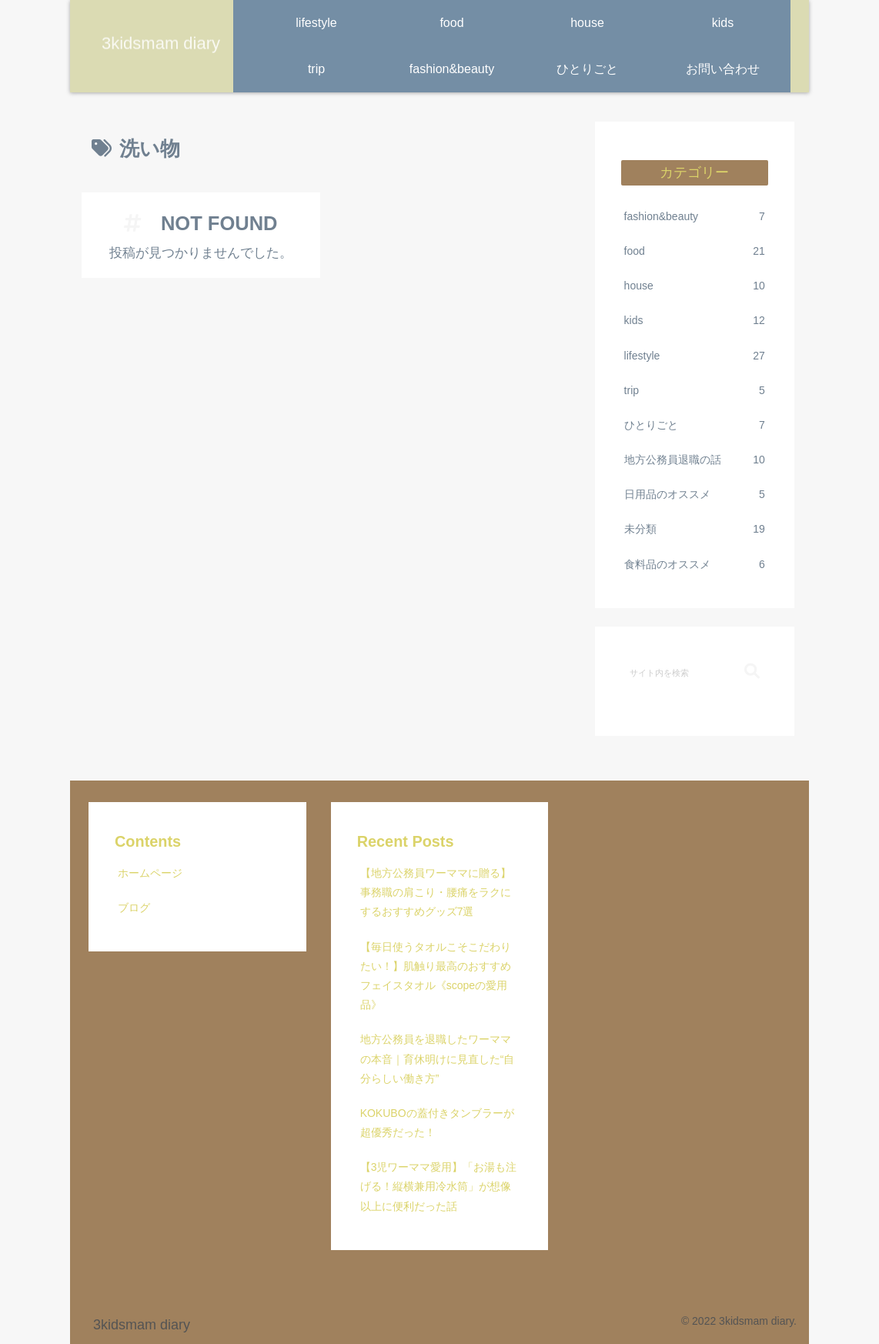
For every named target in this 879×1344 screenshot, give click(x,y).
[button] (752, 671)
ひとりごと (694, 425)
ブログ (134, 907)
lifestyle (694, 356)
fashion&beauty (694, 216)
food (694, 251)
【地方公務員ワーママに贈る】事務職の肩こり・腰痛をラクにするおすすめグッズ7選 (435, 892)
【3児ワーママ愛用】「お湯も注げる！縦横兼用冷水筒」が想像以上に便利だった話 (438, 1186)
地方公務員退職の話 (694, 460)
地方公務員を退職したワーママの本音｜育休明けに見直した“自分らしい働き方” (437, 1058)
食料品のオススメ (694, 564)
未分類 (694, 529)
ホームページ (150, 873)
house (694, 286)
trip (694, 390)
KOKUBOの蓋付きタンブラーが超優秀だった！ (437, 1122)
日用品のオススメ (694, 494)
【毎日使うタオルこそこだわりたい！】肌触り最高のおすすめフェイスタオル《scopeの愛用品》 (435, 976)
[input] (694, 672)
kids (694, 320)
